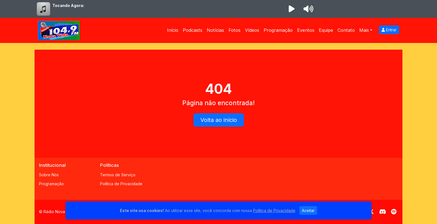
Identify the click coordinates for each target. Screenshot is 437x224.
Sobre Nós (49, 174)
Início (172, 30)
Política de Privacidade (121, 183)
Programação (278, 30)
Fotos (235, 30)
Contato (346, 30)
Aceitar (308, 210)
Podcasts (192, 30)
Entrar (389, 29)
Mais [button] (364, 30)
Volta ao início (218, 120)
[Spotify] (393, 211)
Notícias (215, 30)
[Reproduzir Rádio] (291, 9)
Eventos (305, 30)
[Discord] (382, 211)
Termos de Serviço (117, 174)
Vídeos (252, 30)
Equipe (326, 30)
